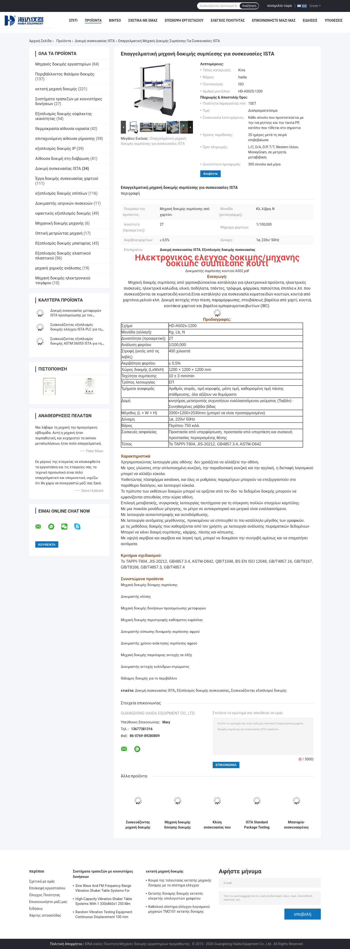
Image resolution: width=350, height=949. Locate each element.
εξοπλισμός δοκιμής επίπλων (61, 193)
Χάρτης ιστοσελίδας (45, 915)
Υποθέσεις (334, 20)
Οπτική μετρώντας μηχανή (59, 233)
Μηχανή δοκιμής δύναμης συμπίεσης (149, 585)
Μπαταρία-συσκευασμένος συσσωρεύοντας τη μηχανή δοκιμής (296, 824)
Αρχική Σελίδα (40, 41)
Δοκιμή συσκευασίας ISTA (95, 41)
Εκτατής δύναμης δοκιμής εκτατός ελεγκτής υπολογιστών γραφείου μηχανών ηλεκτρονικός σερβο (175, 897)
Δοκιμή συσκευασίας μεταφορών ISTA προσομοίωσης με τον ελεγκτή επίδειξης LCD (75, 315)
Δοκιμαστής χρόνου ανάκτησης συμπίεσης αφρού (159, 643)
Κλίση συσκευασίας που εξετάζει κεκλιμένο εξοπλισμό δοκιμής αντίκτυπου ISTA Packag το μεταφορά (217, 824)
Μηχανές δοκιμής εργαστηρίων (63, 64)
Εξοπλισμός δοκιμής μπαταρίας (63, 243)
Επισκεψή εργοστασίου (184, 20)
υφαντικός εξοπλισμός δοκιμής (63, 213)
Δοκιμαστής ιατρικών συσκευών (64, 203)
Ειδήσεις (310, 20)
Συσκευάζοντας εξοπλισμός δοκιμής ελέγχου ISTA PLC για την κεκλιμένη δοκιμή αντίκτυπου (76, 329)
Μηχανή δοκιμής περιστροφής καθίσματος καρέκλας (162, 620)
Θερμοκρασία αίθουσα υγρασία (62, 128)
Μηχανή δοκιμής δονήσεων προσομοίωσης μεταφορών (163, 608)
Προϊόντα (93, 20)
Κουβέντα (210, 173)
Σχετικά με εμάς (143, 20)
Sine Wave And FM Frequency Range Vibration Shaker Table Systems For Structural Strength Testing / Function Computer (104, 889)
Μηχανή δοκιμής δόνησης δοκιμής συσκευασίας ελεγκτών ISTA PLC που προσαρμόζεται (177, 824)
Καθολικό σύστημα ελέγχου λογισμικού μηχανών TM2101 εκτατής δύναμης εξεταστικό (179, 910)
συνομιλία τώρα (279, 6)
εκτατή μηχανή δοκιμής (56, 89)
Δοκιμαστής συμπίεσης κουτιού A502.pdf (217, 271)
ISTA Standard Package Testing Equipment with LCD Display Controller (256, 824)
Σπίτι (73, 20)
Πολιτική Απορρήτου (66, 944)
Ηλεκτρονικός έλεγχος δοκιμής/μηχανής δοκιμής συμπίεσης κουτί (217, 260)
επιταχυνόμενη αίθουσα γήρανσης (65, 138)
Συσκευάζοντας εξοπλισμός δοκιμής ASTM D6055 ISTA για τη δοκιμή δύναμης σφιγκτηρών (76, 343)
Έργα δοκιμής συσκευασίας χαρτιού (66, 178)
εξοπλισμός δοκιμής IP (55, 148)
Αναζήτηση (249, 6)
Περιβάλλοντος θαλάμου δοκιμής (65, 74)
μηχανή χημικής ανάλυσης (58, 268)
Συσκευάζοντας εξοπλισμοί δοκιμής (259, 690)
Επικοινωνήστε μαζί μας (274, 20)
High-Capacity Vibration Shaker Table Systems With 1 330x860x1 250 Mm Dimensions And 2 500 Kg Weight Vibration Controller (103, 902)
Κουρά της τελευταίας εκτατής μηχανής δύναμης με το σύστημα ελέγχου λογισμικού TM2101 (179, 883)
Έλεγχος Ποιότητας (228, 20)
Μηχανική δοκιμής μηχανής (59, 223)
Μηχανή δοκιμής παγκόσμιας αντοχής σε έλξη (156, 655)
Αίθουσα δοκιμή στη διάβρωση (62, 158)
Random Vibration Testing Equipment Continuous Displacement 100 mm (103, 914)
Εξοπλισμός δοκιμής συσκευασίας (203, 690)
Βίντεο (115, 20)
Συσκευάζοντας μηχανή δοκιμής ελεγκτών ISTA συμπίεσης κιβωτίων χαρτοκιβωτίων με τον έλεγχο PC (138, 824)
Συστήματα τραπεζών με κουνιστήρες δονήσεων (103, 874)
